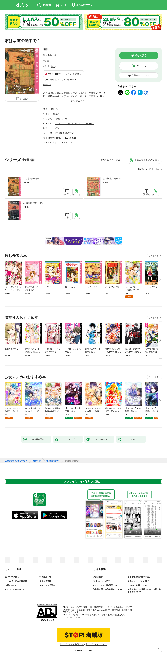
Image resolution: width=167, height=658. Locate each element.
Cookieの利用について (138, 585)
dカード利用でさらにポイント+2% (58, 79)
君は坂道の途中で (64, 133)
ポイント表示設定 (47, 585)
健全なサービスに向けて (138, 581)
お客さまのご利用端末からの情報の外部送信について (144, 590)
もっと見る (153, 256)
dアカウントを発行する (72, 644)
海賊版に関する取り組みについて (108, 589)
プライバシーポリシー (103, 581)
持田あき (47, 55)
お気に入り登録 (112, 160)
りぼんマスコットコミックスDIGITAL (74, 123)
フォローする (54, 55)
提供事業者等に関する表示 (139, 577)
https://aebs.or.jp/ (72, 617)
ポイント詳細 (72, 73)
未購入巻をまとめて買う (146, 160)
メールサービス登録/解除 (16, 581)
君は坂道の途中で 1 (33, 178)
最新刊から (155, 169)
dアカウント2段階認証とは (105, 585)
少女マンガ (61, 118)
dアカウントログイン (14, 589)
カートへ (141, 66)
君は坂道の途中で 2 (113, 178)
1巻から (142, 169)
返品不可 (47, 85)
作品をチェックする (141, 75)
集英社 (56, 114)
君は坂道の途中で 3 (33, 202)
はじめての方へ (12, 577)
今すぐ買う (141, 55)
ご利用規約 (98, 577)
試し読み (24, 99)
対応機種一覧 (45, 577)
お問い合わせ (11, 585)
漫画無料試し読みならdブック (16, 461)
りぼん (56, 128)
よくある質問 (45, 581)
